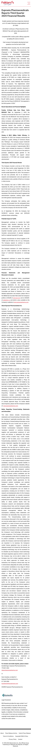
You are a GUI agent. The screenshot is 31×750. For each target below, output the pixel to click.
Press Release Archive (11, 733)
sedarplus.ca (6, 300)
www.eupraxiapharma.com (21, 302)
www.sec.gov (16, 298)
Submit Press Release (25, 733)
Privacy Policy (12, 739)
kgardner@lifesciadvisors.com (10, 683)
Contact (20, 739)
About (2, 733)
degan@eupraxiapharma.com (10, 670)
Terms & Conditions (8, 736)
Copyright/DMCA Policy (21, 736)
